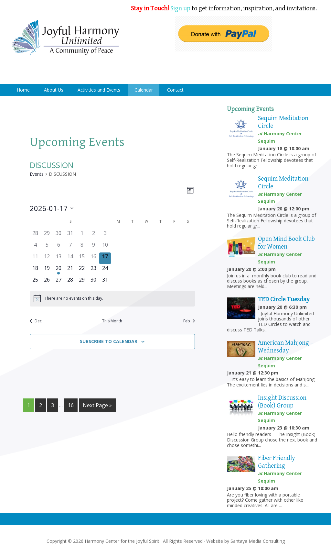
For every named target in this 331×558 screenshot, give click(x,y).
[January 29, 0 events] (82, 281)
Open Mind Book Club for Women (286, 243)
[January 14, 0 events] (70, 258)
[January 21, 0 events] (70, 270)
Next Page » (97, 405)
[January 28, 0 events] (70, 281)
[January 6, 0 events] (58, 246)
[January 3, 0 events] (105, 235)
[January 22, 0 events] (82, 270)
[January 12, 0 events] (47, 258)
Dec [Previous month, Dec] (36, 321)
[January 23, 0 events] (93, 270)
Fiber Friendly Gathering (276, 462)
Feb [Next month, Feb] (189, 321)
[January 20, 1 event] (58, 270)
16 (71, 405)
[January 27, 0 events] (58, 281)
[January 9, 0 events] (93, 246)
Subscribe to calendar (108, 341)
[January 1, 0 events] (82, 235)
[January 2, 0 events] (93, 235)
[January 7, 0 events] (70, 246)
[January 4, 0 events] (35, 246)
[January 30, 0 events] (93, 281)
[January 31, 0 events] (105, 281)
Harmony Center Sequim (65, 38)
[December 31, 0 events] (70, 235)
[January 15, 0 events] (82, 258)
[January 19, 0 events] (47, 270)
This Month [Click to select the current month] (112, 321)
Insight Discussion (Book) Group (282, 401)
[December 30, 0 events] (58, 235)
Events (37, 174)
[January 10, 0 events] (105, 246)
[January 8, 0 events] (82, 246)
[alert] (112, 298)
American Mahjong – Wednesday (285, 346)
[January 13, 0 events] (58, 258)
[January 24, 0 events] (105, 270)
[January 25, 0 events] (35, 281)
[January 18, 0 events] (35, 270)
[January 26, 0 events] (47, 281)
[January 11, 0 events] (35, 258)
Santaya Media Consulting (257, 541)
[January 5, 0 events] (47, 246)
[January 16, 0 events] (93, 258)
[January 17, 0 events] (105, 258)
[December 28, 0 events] (35, 235)
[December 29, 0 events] (47, 235)
